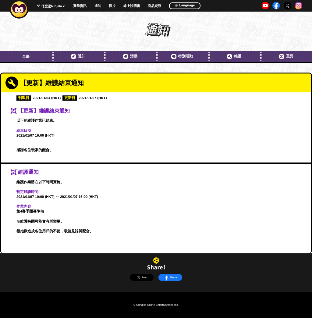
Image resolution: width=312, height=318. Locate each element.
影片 (112, 6)
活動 (130, 56)
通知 (97, 6)
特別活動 (182, 56)
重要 (286, 56)
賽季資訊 (80, 6)
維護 (234, 56)
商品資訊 (154, 6)
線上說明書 (131, 6)
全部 (26, 56)
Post (142, 277)
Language (185, 5)
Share (170, 277)
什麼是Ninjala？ (53, 6)
